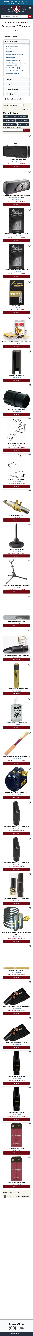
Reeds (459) (10, 51)
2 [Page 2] (7, 1196)
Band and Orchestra (12, 47)
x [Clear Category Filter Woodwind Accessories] (26, 115)
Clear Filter (25, 45)
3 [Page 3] (10, 1196)
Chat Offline (16, 1334)
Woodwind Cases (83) (13, 68)
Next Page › (25, 1196)
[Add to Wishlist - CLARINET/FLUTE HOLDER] (29, 455)
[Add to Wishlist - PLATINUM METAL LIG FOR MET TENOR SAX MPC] (29, 908)
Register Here (8, 1)
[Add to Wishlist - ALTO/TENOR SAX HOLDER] (29, 419)
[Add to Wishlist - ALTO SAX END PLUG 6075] (29, 385)
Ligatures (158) (10, 57)
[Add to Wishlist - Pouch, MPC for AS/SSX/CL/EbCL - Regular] (29, 982)
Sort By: (6, 105)
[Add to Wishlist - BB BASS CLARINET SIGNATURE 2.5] (29, 209)
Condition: (7, 120)
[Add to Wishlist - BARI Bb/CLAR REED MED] (29, 597)
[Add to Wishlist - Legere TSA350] (29, 281)
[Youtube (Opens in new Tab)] (14, 1328)
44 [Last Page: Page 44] (19, 1196)
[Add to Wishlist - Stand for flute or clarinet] (29, 525)
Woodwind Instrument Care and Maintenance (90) (16, 64)
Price (8, 84)
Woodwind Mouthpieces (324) (15, 54)
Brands (9, 79)
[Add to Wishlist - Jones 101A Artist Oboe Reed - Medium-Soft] (29, 732)
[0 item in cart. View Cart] (30, 8)
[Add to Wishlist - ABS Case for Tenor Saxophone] (29, 135)
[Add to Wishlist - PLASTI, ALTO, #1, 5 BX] (29, 1124)
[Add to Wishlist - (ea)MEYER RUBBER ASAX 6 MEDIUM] (29, 838)
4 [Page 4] (13, 1196)
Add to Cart (16, 166)
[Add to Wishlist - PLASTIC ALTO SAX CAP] (29, 351)
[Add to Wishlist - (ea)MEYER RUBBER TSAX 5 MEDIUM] (29, 630)
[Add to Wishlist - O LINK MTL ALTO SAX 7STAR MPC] (29, 664)
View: (23, 109)
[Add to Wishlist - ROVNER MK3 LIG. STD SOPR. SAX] (29, 768)
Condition (10, 94)
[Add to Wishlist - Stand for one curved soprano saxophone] (29, 561)
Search (26, 130)
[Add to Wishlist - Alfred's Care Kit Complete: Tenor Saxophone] (29, 317)
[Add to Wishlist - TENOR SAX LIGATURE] (29, 491)
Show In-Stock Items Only (14, 99)
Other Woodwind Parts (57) (14, 71)
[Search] (30, 16)
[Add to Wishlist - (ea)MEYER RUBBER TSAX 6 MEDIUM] (29, 874)
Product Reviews (12, 89)
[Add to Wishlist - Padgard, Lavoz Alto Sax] (29, 946)
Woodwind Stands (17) (13, 74)
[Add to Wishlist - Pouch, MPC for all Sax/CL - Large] (29, 1018)
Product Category (12, 41)
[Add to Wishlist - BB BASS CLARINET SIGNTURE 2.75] (29, 245)
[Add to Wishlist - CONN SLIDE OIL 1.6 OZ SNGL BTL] (29, 698)
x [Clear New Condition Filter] (14, 119)
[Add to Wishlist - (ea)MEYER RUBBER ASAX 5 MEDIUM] (29, 802)
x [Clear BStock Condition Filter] (16, 123)
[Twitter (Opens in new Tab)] (10, 1328)
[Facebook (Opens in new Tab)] (19, 1328)
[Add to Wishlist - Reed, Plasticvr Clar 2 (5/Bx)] (29, 1158)
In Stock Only (22, 124)
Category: (7, 117)
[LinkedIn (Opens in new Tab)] (23, 1328)
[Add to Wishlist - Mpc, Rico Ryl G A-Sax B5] (29, 1052)
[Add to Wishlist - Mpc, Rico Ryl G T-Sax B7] (29, 1088)
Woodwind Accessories (13, 49)
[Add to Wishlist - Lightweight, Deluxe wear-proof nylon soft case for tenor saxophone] (29, 171)
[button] (3, 8)
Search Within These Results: (12, 127)
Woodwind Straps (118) (13, 60)
